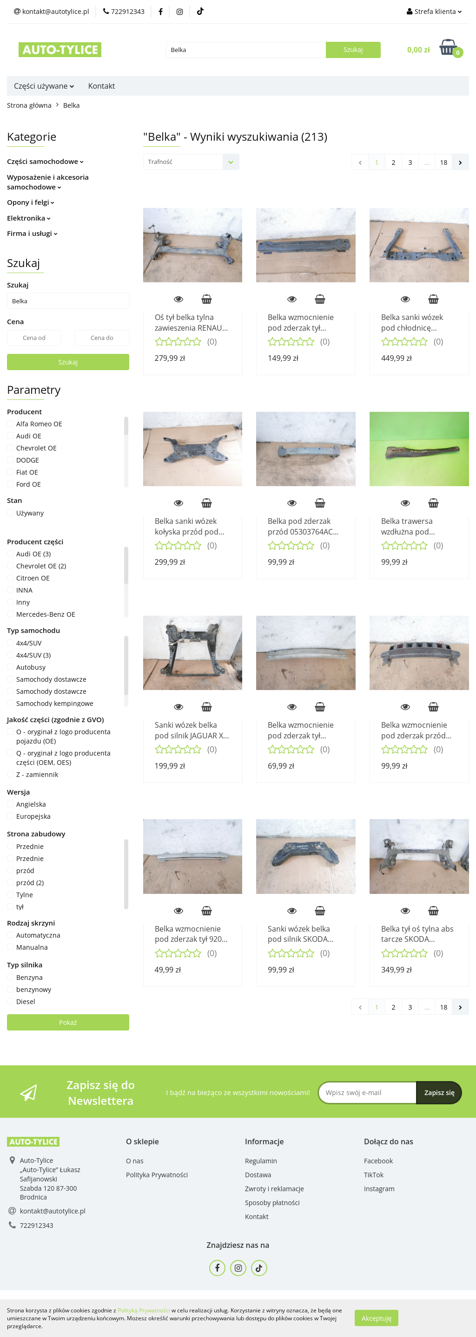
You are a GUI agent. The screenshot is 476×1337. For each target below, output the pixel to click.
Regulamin (261, 1160)
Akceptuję (376, 1318)
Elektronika (29, 217)
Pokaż (68, 1022)
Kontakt (101, 86)
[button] (142, 1141)
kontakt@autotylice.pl (53, 1211)
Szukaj (68, 362)
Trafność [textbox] (160, 161)
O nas (135, 1160)
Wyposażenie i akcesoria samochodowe (48, 181)
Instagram (379, 1188)
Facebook (378, 1160)
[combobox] (191, 162)
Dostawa (258, 1174)
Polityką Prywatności (144, 1310)
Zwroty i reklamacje (274, 1188)
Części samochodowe (45, 161)
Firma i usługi (32, 233)
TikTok (373, 1174)
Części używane (44, 86)
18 (443, 162)
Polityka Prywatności (157, 1174)
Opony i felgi (30, 202)
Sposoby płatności (272, 1202)
